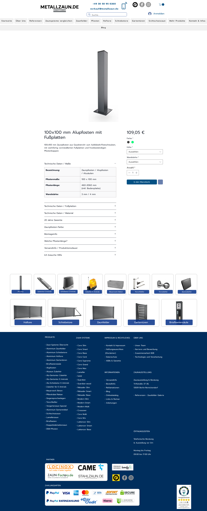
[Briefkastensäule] (179, 322)
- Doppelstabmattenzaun (56, 425)
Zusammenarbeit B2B (144, 353)
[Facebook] (142, 4)
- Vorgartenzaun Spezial (55, 406)
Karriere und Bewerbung (146, 349)
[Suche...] (106, 15)
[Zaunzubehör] (187, 292)
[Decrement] (129, 172)
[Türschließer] (140, 292)
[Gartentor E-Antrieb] (44, 292)
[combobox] (145, 151)
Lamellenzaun (52, 417)
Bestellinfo (110, 383)
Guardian (81, 379)
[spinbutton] (133, 172)
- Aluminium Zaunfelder (55, 348)
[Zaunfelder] (103, 322)
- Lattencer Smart (84, 425)
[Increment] (136, 172)
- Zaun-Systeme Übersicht (56, 344)
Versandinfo (111, 380)
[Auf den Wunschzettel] (160, 182)
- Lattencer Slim (83, 421)
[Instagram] (148, 4)
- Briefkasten (51, 421)
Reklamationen (112, 387)
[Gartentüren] (141, 322)
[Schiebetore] (65, 322)
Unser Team (140, 345)
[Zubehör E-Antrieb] (92, 292)
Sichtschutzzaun (53, 413)
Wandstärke (133, 157)
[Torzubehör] (163, 292)
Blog (108, 391)
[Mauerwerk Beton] (116, 292)
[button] (162, 4)
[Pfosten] (21, 292)
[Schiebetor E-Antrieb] (68, 292)
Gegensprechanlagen (55, 398)
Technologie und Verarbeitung (148, 357)
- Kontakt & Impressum (115, 345)
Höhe (130, 147)
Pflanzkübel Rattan (54, 394)
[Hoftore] (28, 322)
